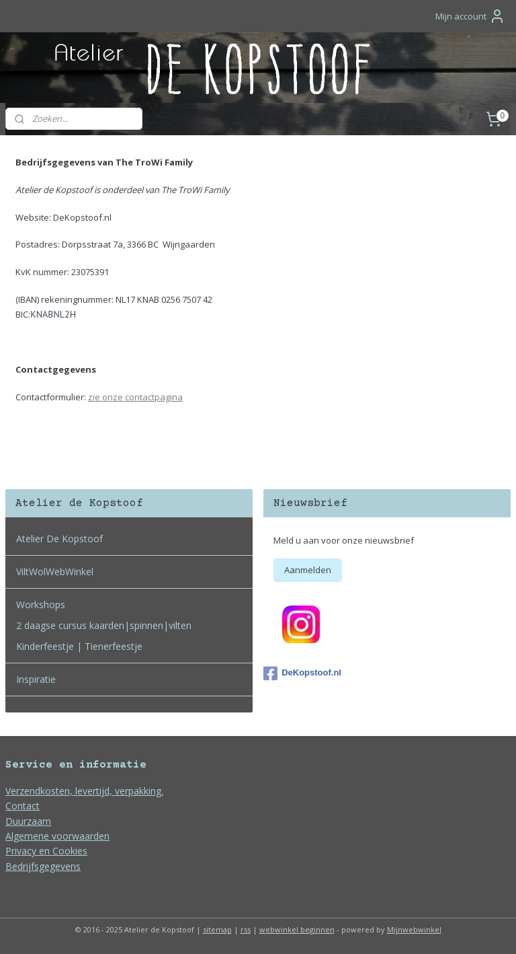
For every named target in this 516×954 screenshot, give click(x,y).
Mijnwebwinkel (414, 929)
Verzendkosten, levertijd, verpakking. (84, 790)
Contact (22, 805)
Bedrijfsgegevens (43, 866)
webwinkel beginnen (297, 929)
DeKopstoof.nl (302, 673)
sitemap (217, 929)
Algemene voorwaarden (57, 836)
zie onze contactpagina (135, 396)
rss (246, 929)
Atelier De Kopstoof (59, 538)
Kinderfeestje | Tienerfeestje (79, 646)
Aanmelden (307, 570)
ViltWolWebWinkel (54, 571)
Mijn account (470, 16)
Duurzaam (28, 821)
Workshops (40, 604)
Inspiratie (36, 679)
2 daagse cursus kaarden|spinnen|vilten (103, 625)
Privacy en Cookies (46, 850)
